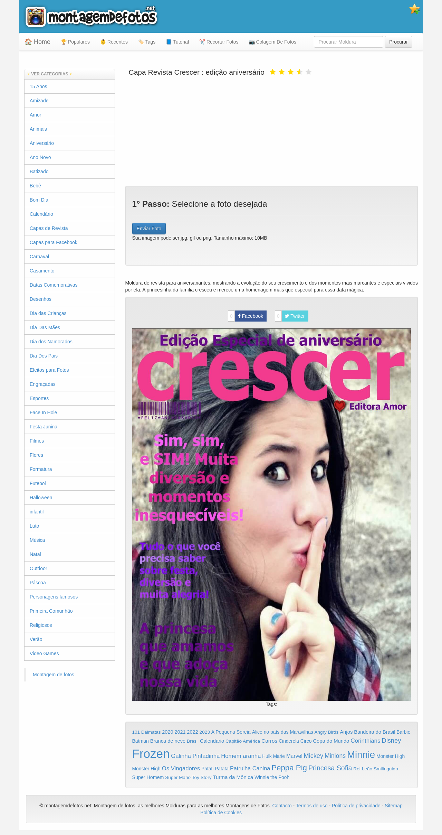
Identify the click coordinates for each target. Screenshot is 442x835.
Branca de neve (167, 741)
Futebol (38, 483)
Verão (36, 639)
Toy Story (202, 777)
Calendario (212, 741)
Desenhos (40, 299)
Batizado (39, 171)
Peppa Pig (289, 767)
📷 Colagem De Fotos (273, 42)
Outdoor (38, 568)
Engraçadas (43, 384)
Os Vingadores (181, 768)
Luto (34, 526)
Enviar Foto (149, 228)
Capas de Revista (49, 228)
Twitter (290, 316)
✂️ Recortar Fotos (218, 42)
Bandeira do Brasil (374, 732)
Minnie (361, 754)
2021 (179, 732)
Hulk (267, 756)
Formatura (41, 469)
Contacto (282, 805)
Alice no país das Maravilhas (282, 732)
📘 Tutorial (177, 42)
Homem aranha (241, 756)
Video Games (44, 653)
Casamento (42, 270)
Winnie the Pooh (271, 777)
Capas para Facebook (53, 242)
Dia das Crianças (48, 313)
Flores (36, 455)
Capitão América (242, 741)
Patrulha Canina (250, 768)
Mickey (314, 755)
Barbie (403, 732)
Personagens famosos (54, 597)
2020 (167, 732)
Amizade (39, 100)
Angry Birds (327, 732)
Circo (306, 741)
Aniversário (42, 143)
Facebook (245, 316)
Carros (269, 741)
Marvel (294, 756)
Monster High (390, 756)
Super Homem (148, 777)
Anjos (346, 732)
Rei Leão (362, 768)
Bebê (35, 185)
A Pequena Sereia (231, 732)
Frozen (151, 753)
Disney (391, 740)
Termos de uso (312, 805)
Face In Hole (43, 412)
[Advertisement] (272, 130)
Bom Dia (39, 200)
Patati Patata (215, 768)
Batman (140, 741)
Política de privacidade (356, 805)
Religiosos (41, 625)
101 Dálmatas (146, 732)
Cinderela (289, 741)
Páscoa (38, 582)
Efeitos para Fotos (49, 370)
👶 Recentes (114, 42)
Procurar (398, 42)
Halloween (41, 497)
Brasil (193, 741)
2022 (192, 732)
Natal (35, 554)
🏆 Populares (75, 42)
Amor (35, 115)
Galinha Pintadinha (195, 756)
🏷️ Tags (146, 42)
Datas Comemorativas (54, 285)
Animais (38, 129)
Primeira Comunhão (51, 611)
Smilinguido (386, 768)
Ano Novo (40, 157)
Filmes (37, 441)
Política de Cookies (221, 812)
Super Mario (178, 777)
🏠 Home (37, 41)
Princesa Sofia (330, 768)
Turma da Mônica (233, 777)
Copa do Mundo (331, 741)
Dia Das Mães (45, 327)
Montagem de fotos (53, 674)
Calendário (41, 214)
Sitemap (393, 805)
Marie (279, 756)
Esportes (39, 398)
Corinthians (365, 740)
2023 (205, 732)
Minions (335, 755)
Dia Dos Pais (44, 356)
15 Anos (38, 86)
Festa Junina (43, 426)
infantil (37, 511)
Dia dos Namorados (51, 341)
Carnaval (39, 256)
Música (37, 540)
